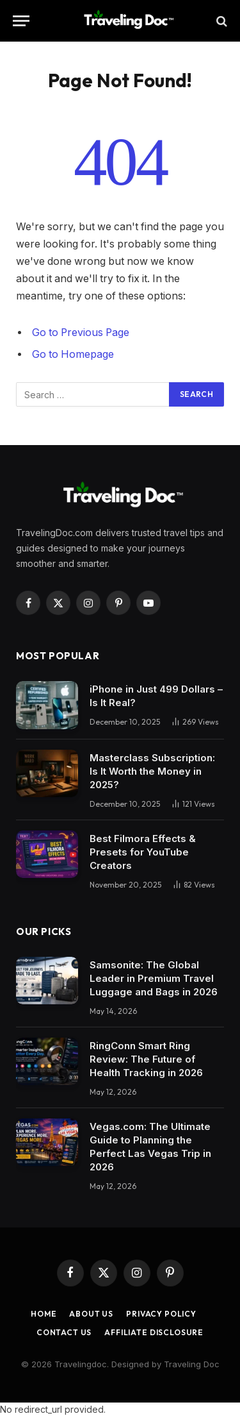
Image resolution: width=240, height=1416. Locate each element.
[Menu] (21, 20)
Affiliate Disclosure (154, 1332)
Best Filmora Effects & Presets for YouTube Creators (143, 852)
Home (43, 1314)
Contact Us (64, 1332)
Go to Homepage (73, 354)
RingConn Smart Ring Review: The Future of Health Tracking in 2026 (146, 1059)
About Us (91, 1314)
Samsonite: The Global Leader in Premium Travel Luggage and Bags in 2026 (154, 978)
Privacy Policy (161, 1314)
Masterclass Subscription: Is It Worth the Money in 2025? (152, 771)
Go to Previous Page (80, 332)
